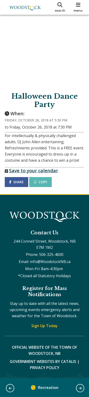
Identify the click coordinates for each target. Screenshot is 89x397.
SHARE (16, 182)
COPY (40, 182)
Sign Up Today (44, 325)
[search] (60, 7)
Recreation (44, 388)
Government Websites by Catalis (43, 361)
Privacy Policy (44, 367)
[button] (10, 388)
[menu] (78, 7)
